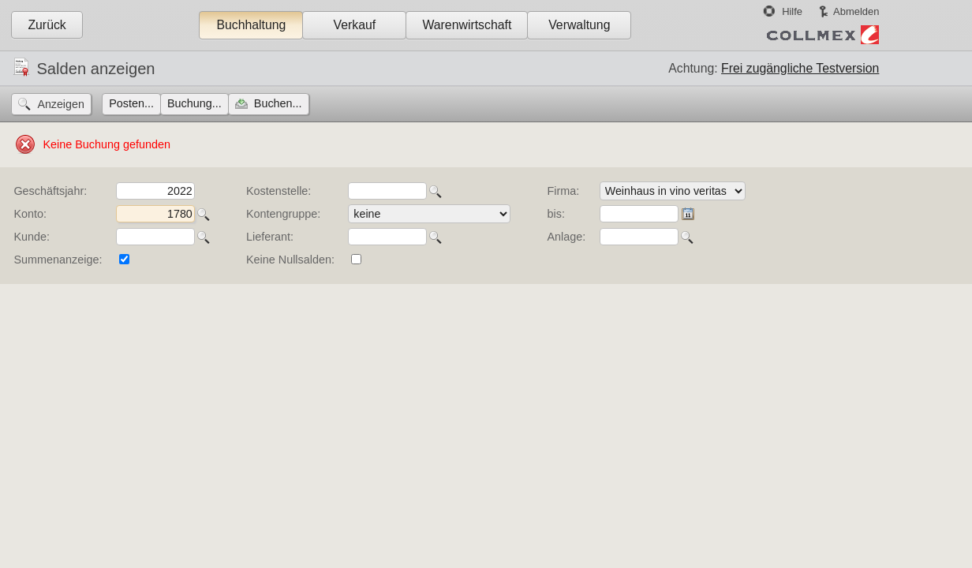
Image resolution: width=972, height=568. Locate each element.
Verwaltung (579, 25)
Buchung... (194, 103)
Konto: (30, 213)
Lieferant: (269, 236)
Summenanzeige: (57, 259)
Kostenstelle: (278, 191)
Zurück (46, 25)
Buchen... (278, 103)
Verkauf (355, 25)
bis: (556, 213)
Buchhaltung (251, 25)
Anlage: (567, 236)
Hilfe (792, 11)
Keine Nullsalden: (290, 259)
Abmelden (856, 11)
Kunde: (31, 236)
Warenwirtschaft (466, 25)
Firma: (564, 191)
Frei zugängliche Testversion (800, 68)
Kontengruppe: (283, 213)
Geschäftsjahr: (50, 191)
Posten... (131, 103)
